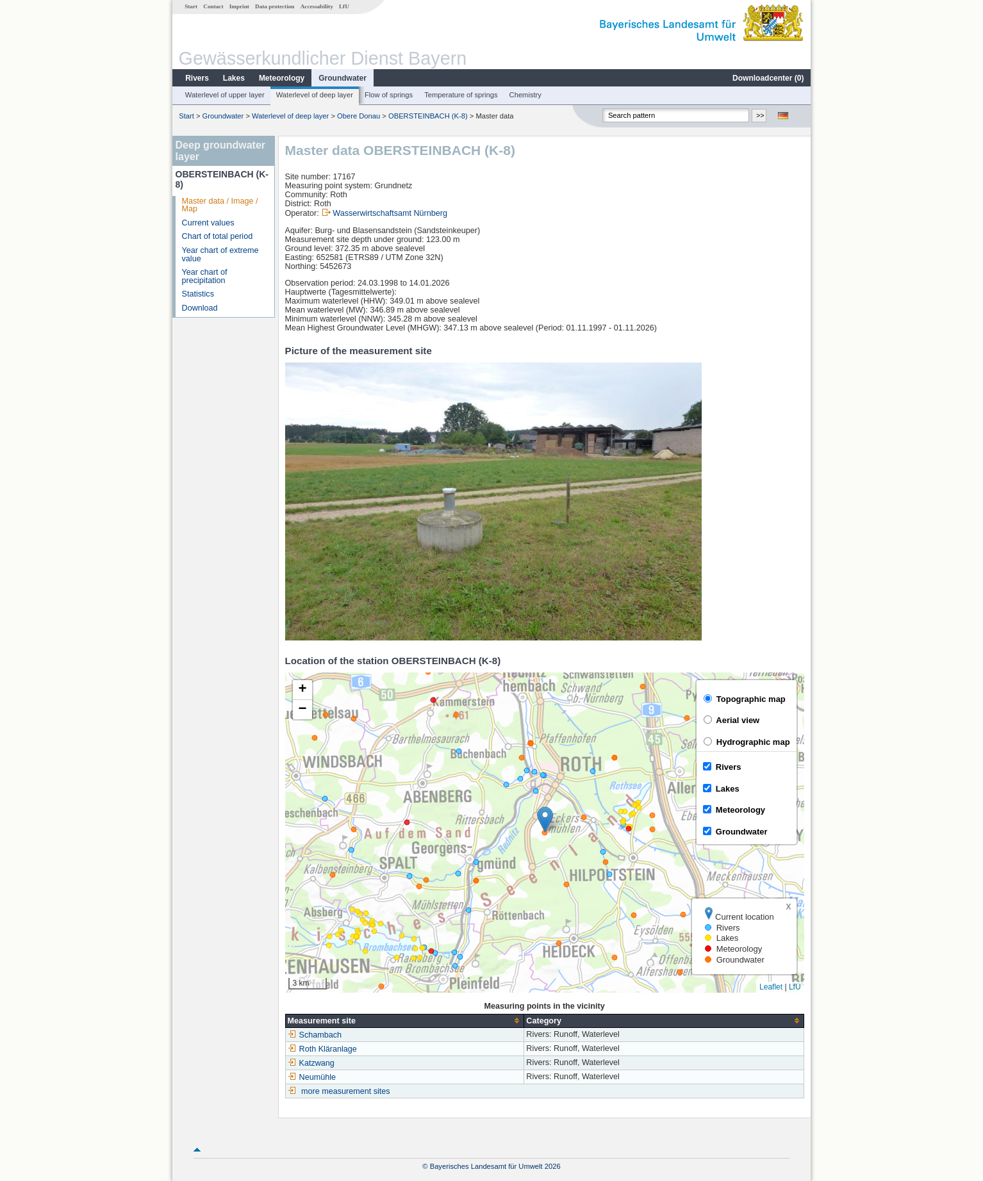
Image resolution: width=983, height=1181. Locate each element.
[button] (545, 819)
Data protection (274, 6)
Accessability (317, 6)
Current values (208, 222)
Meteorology (281, 78)
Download (200, 308)
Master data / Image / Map (220, 205)
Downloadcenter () (768, 78)
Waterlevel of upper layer (225, 95)
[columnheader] (404, 1020)
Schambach (315, 1034)
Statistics (198, 293)
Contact (213, 6)
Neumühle (312, 1077)
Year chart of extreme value (220, 254)
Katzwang (311, 1063)
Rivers (197, 78)
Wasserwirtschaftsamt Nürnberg (390, 213)
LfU (344, 6)
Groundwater (342, 78)
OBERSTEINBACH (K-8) (428, 116)
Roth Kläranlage (322, 1049)
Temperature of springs (460, 95)
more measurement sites (345, 1091)
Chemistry (525, 95)
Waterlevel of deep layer (314, 95)
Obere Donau (358, 116)
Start (191, 6)
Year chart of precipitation (204, 276)
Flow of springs (389, 95)
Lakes (234, 78)
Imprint (239, 6)
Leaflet (770, 986)
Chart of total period (217, 236)
